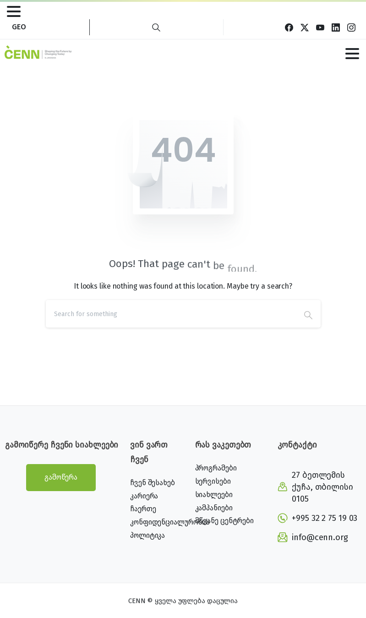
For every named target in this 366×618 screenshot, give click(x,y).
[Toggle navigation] (14, 11)
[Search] (171, 314)
